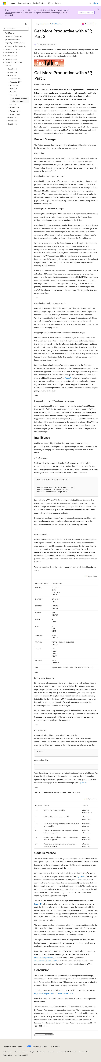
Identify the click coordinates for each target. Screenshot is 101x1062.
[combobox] (16, 29)
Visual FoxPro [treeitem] (9, 33)
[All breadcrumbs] (36, 24)
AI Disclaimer (7, 1052)
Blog (31, 1052)
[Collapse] (26, 24)
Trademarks (7, 1055)
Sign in (95, 3)
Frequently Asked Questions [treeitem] (14, 43)
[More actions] (96, 24)
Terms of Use (83, 1052)
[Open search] (90, 3)
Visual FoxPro (56, 24)
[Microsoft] (4, 3)
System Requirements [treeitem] (12, 39)
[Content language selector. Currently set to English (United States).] (13, 1046)
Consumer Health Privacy (66, 1052)
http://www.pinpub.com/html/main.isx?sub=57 (53, 993)
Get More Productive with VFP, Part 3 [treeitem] (19, 99)
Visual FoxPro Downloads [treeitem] (13, 36)
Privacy (50, 1052)
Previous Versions (21, 1052)
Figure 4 (37, 904)
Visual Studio (44, 24)
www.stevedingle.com (43, 957)
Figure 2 (82, 782)
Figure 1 (68, 378)
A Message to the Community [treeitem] (15, 46)
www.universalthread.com (44, 960)
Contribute (41, 1052)
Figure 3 (80, 876)
